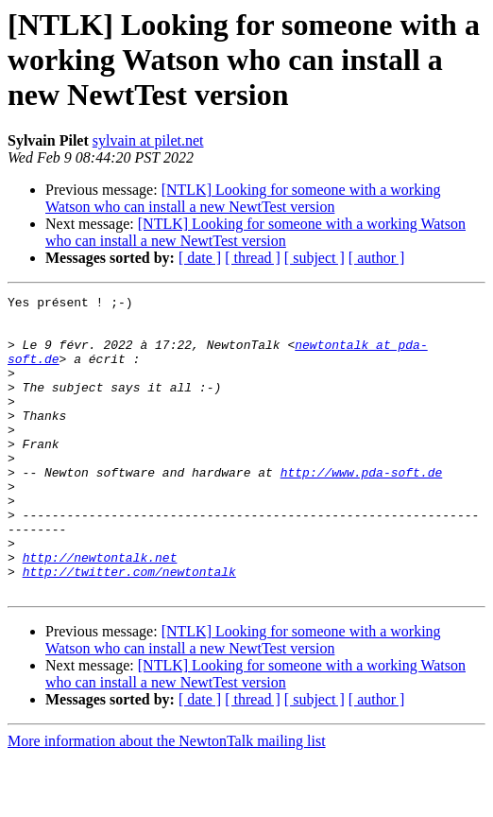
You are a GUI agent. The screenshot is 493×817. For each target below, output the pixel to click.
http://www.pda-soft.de (361, 508)
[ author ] (376, 258)
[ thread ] (252, 258)
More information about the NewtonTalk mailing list (167, 800)
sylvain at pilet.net (148, 140)
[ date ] (199, 258)
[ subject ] (314, 258)
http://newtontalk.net (100, 610)
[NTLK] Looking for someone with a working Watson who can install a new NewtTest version (243, 198)
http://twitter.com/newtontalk (129, 627)
